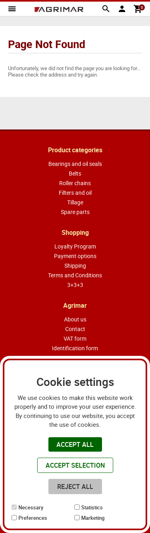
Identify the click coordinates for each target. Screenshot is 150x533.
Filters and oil (75, 192)
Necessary (30, 507)
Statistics (92, 507)
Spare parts (75, 212)
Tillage (75, 202)
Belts (75, 173)
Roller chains (75, 183)
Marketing (92, 518)
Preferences (32, 518)
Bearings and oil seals (75, 164)
